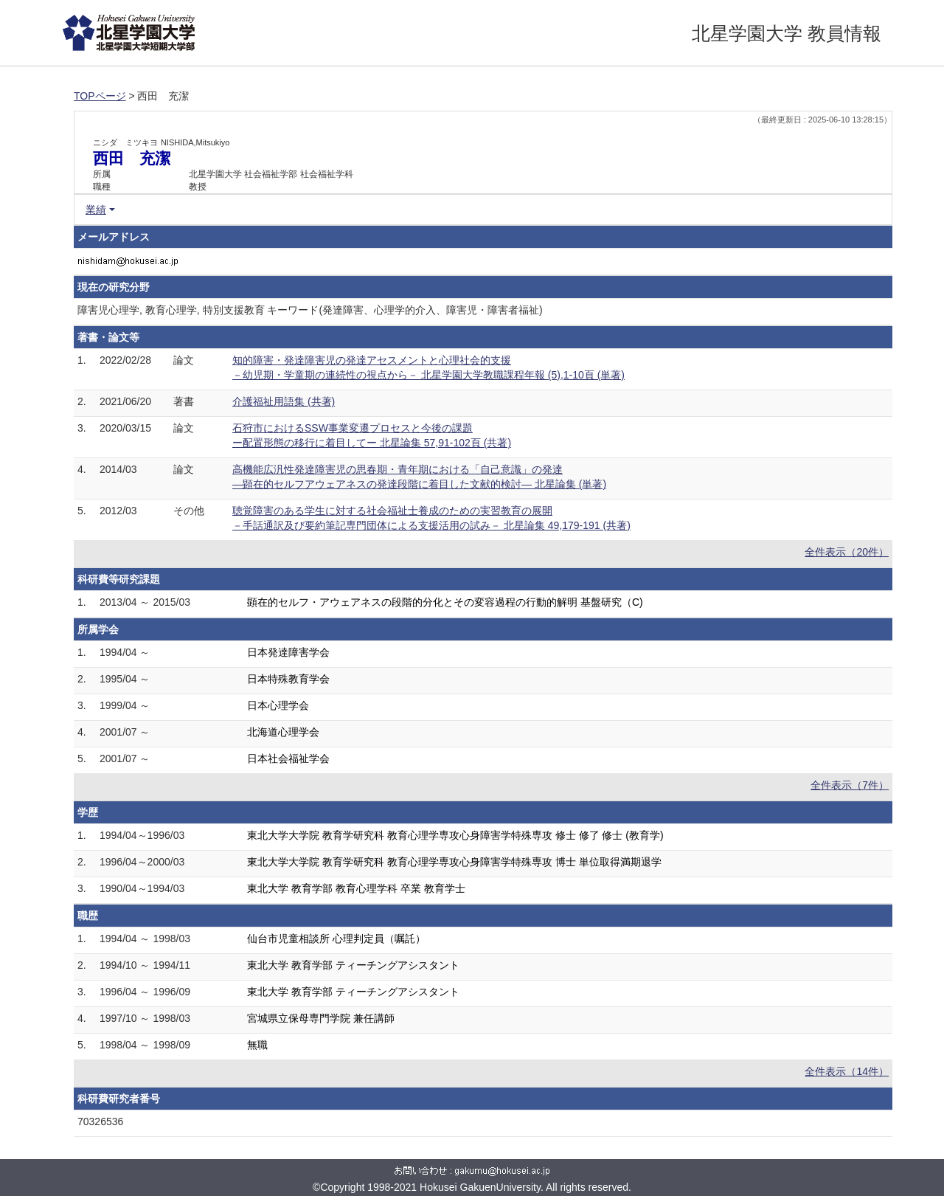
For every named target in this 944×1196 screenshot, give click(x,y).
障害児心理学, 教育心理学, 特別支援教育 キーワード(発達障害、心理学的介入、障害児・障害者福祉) (310, 310)
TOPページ (100, 96)
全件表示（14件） (847, 1071)
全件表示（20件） (847, 552)
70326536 (100, 1121)
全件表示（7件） (850, 785)
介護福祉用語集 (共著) (283, 401)
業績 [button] (96, 209)
